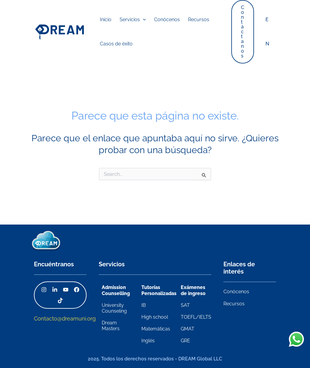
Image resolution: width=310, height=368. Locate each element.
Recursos (234, 304)
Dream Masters (111, 325)
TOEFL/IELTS (196, 317)
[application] (137, 20)
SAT (185, 305)
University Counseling (114, 308)
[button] (127, 20)
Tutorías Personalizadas (158, 290)
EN (268, 32)
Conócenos (236, 291)
